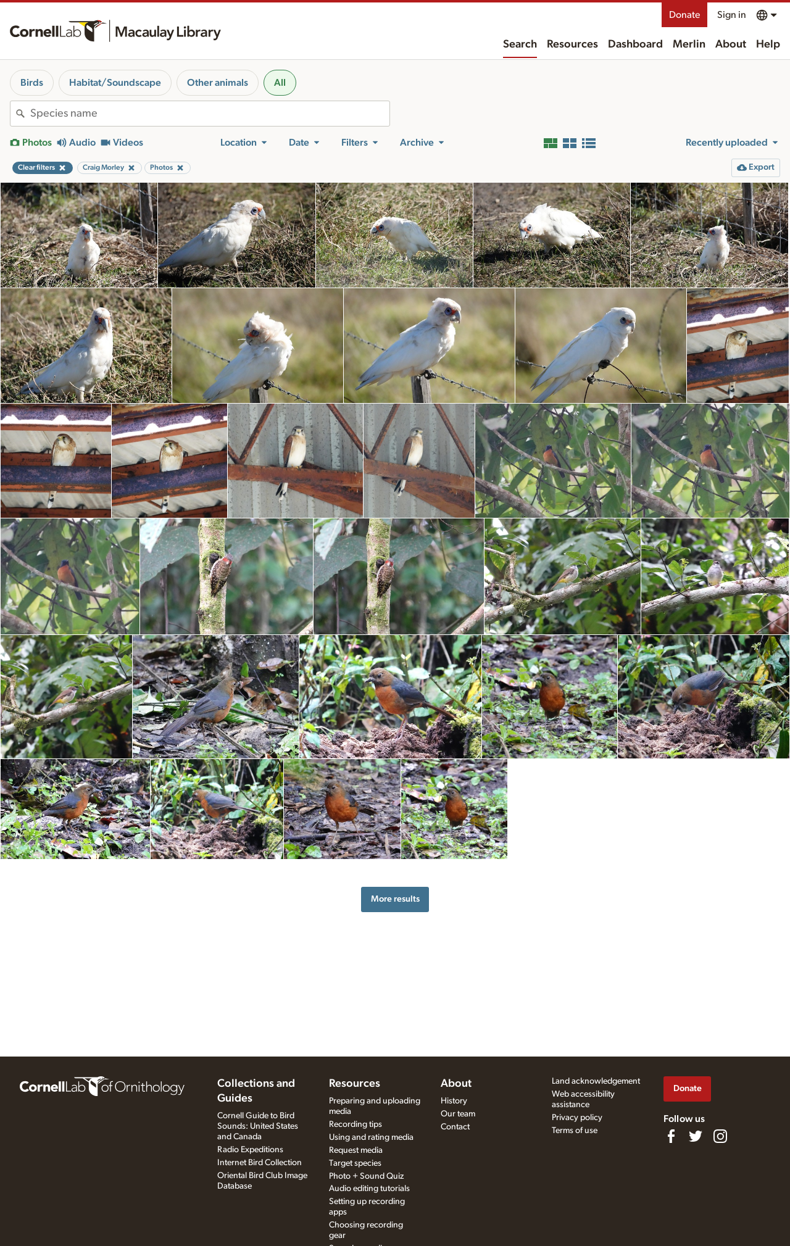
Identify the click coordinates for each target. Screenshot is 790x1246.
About (730, 44)
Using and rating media (371, 1137)
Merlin (689, 44)
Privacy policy (577, 1117)
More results (395, 898)
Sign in (731, 15)
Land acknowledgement (596, 1081)
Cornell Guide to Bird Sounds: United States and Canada (257, 1126)
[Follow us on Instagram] (720, 1136)
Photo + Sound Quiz (366, 1176)
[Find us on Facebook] (670, 1136)
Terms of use (574, 1130)
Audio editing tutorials (369, 1188)
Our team (458, 1114)
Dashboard (635, 44)
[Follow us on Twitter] (695, 1136)
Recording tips (355, 1124)
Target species (355, 1163)
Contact (455, 1127)
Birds (31, 83)
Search (520, 44)
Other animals (217, 83)
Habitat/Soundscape (115, 83)
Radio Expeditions (250, 1149)
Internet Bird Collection (259, 1162)
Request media (356, 1150)
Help (768, 44)
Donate (684, 15)
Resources (572, 44)
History (454, 1101)
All (280, 83)
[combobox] (209, 113)
